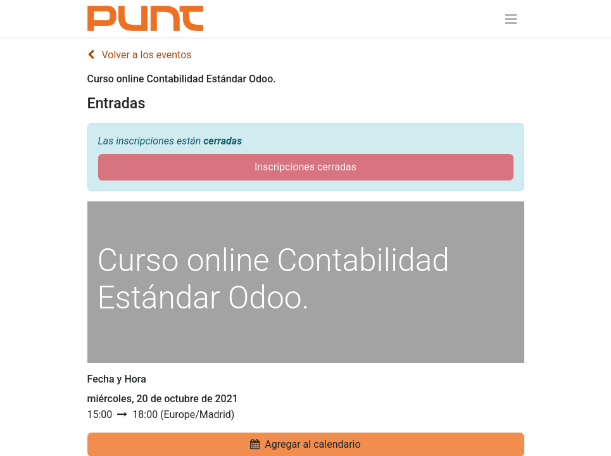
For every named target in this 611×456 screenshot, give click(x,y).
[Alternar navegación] (511, 18)
